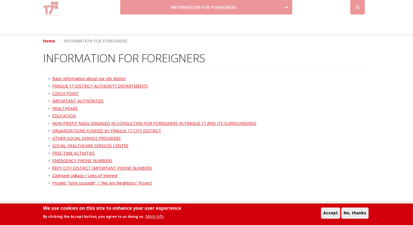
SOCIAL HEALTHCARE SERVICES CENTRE (90, 145)
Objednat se (264, 6)
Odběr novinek (296, 6)
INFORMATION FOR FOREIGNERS (203, 24)
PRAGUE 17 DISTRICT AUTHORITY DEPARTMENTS (100, 86)
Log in (362, 6)
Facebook (335, 6)
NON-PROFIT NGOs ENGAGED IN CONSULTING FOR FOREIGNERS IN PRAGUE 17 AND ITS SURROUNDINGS (154, 123)
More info (154, 216)
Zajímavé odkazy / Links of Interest (85, 175)
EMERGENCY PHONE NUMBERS (82, 160)
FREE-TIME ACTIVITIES (73, 153)
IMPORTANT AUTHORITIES (78, 101)
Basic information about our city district (89, 78)
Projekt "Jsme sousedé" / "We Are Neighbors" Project (102, 183)
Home (49, 41)
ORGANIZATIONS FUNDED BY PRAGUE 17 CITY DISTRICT (106, 130)
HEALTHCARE (65, 108)
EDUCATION (64, 116)
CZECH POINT (65, 93)
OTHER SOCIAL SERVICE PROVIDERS (86, 138)
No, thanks (355, 213)
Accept (330, 213)
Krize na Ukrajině (201, 6)
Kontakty (236, 6)
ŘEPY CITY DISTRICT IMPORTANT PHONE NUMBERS (102, 168)
